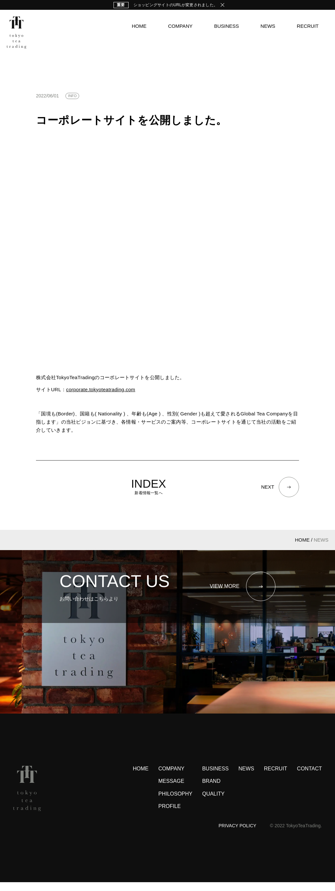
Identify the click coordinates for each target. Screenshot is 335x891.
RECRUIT (308, 26)
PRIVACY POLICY (237, 834)
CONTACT (309, 778)
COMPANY (180, 26)
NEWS (267, 26)
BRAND (211, 790)
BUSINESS (226, 26)
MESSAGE (171, 790)
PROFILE (169, 815)
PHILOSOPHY (175, 803)
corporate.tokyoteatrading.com (100, 389)
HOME (139, 26)
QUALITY (213, 803)
